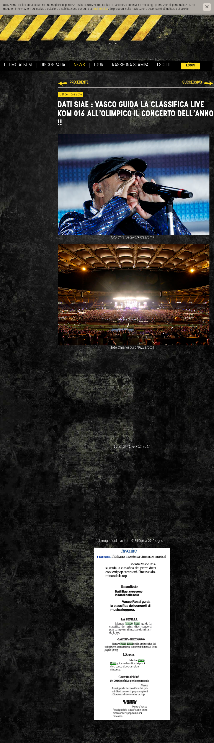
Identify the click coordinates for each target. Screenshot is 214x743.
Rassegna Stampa (130, 65)
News (79, 65)
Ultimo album (18, 65)
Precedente (79, 83)
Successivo (192, 83)
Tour (99, 65)
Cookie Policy (100, 9)
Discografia (53, 65)
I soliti (163, 65)
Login (190, 65)
